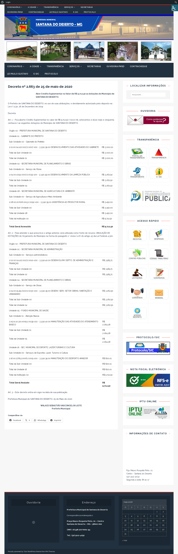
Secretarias (87, 7)
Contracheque (36, 12)
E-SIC (75, 12)
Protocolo (90, 12)
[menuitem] (2, 2)
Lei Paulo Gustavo (58, 12)
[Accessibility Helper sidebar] (174, 7)
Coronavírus (13, 7)
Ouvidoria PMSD (15, 12)
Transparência (51, 7)
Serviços (68, 7)
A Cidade (32, 7)
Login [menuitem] (8, 2)
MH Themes (50, 551)
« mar (124, 540)
